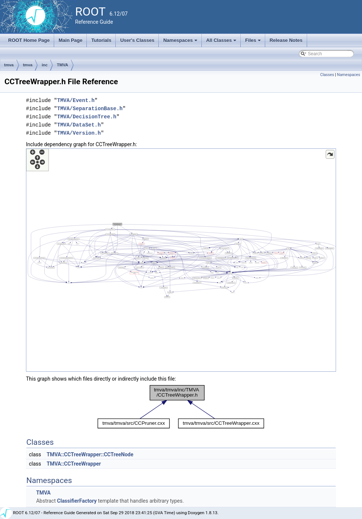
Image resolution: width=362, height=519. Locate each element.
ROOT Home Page (29, 40)
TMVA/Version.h (79, 133)
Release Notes (286, 40)
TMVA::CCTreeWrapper (74, 464)
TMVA (62, 65)
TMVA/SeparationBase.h (89, 108)
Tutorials (101, 40)
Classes (327, 74)
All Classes (222, 42)
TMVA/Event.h (76, 100)
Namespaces (180, 42)
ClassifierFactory (77, 501)
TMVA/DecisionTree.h (86, 116)
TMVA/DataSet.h (79, 124)
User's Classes (137, 40)
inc (44, 65)
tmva (9, 65)
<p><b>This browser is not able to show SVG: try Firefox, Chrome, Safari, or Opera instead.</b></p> (181, 260)
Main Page (70, 40)
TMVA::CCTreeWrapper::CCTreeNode (90, 454)
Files (253, 42)
